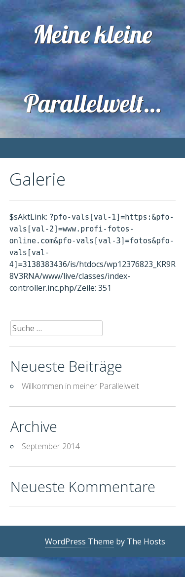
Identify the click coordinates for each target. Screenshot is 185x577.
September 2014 (51, 446)
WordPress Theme (79, 541)
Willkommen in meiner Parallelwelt (80, 386)
